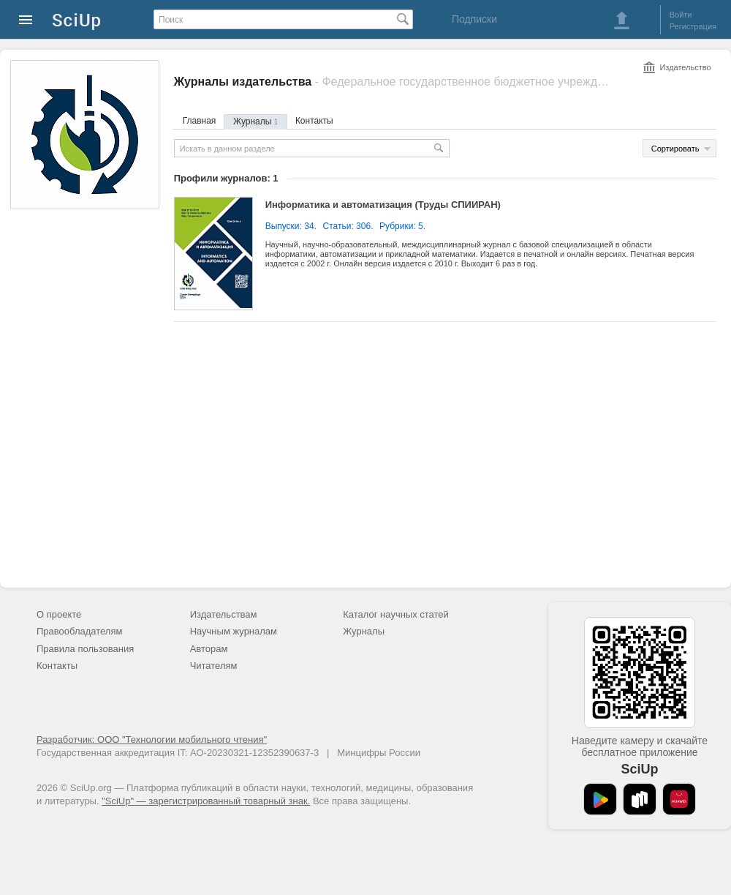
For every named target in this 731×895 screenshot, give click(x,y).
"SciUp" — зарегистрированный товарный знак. (206, 800)
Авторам (209, 648)
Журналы (255, 121)
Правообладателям (79, 631)
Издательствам (223, 614)
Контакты (314, 121)
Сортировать (675, 148)
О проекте (59, 614)
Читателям (214, 665)
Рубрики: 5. (402, 226)
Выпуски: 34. (291, 226)
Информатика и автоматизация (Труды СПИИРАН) (383, 204)
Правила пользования (85, 648)
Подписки (474, 19)
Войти (681, 14)
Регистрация (693, 26)
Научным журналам (233, 631)
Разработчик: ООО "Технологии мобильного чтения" (152, 739)
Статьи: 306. (348, 226)
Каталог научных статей (396, 614)
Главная (199, 121)
